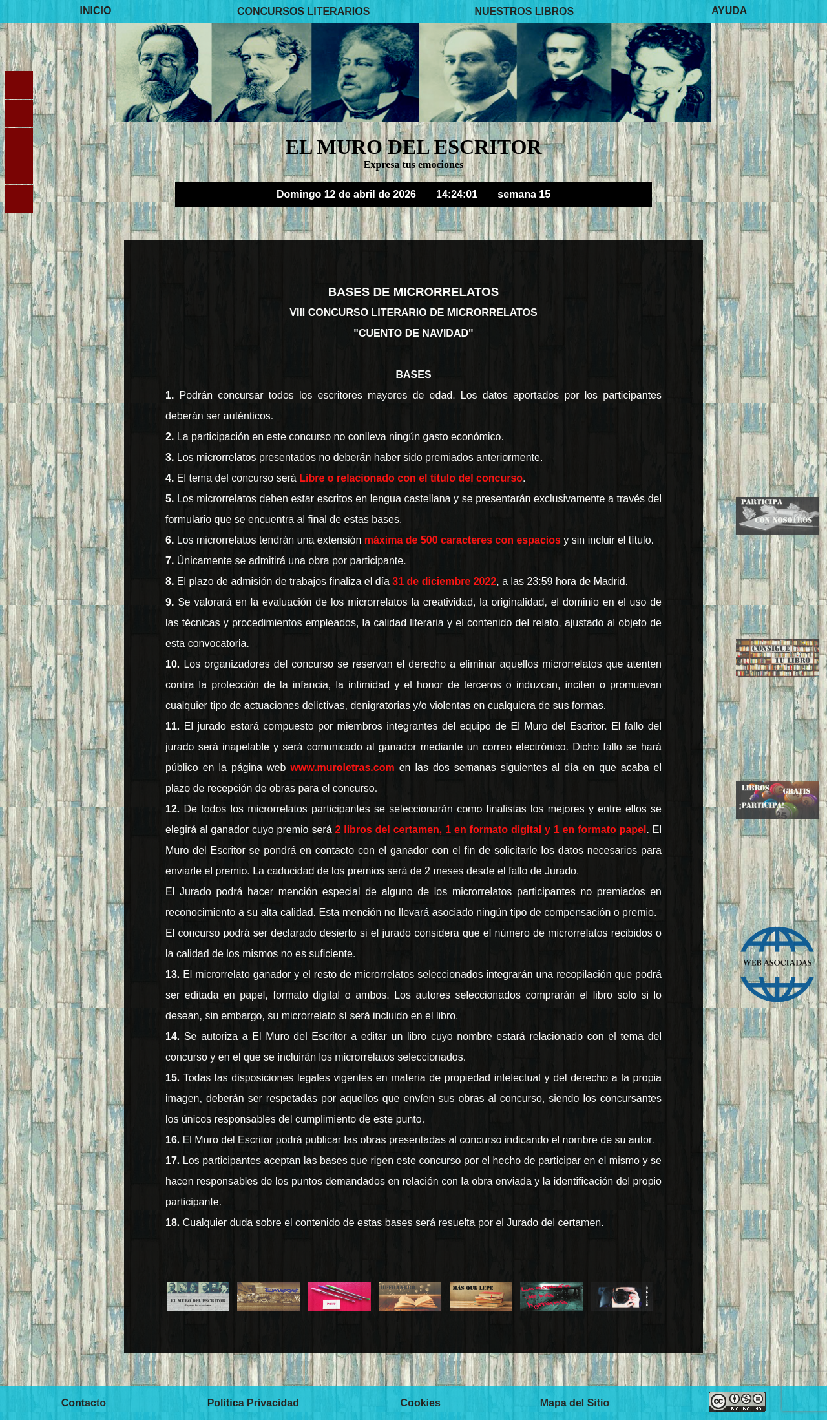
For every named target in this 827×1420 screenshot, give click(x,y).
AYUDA (729, 10)
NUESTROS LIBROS (524, 10)
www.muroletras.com (342, 767)
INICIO (96, 10)
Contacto (83, 1402)
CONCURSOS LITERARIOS (303, 10)
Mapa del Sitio (575, 1402)
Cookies (421, 1402)
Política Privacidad (253, 1402)
